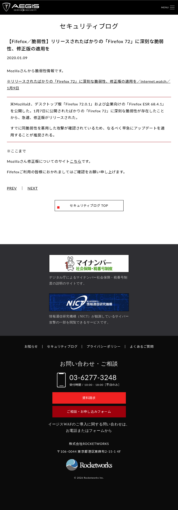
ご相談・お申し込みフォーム (89, 412)
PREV (12, 188)
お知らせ (31, 346)
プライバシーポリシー (104, 346)
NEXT (33, 188)
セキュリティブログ (62, 346)
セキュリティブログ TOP (89, 205)
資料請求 (89, 398)
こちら (75, 161)
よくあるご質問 (142, 346)
